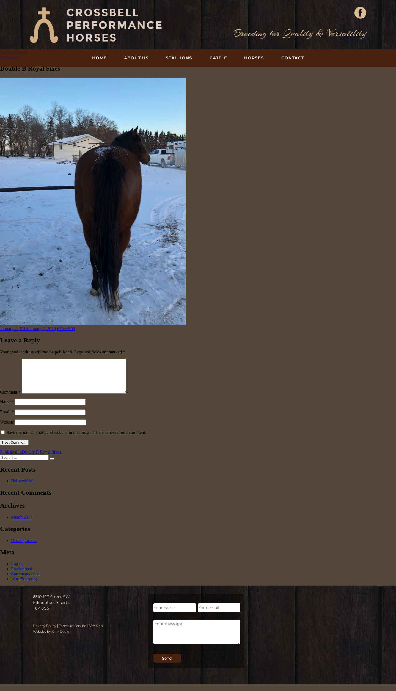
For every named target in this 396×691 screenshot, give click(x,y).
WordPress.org (24, 585)
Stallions (179, 57)
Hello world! (22, 487)
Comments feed (25, 580)
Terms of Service (72, 632)
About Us (136, 57)
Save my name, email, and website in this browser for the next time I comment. (76, 439)
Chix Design (62, 638)
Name (7, 408)
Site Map (96, 632)
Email (7, 418)
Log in (17, 570)
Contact (292, 57)
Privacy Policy (44, 632)
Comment (10, 398)
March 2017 (21, 523)
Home (99, 57)
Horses (254, 57)
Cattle (218, 57)
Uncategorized (24, 547)
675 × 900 (66, 328)
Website (7, 428)
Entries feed (21, 575)
